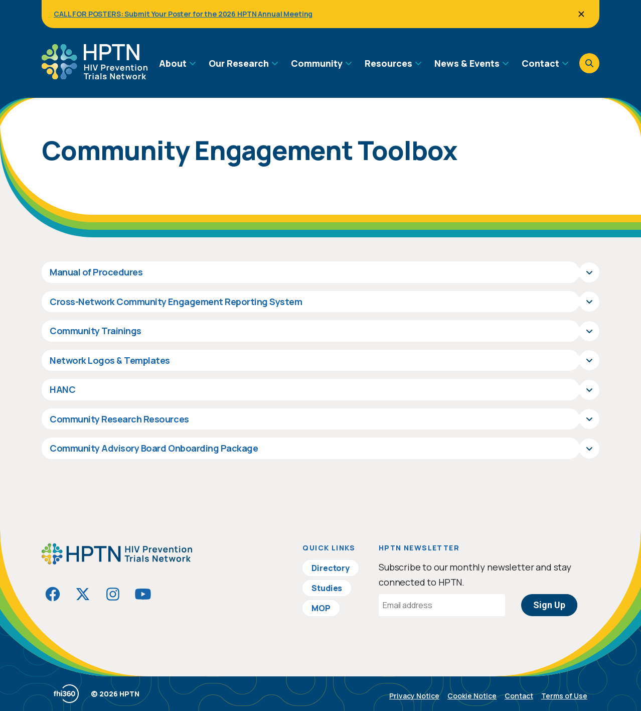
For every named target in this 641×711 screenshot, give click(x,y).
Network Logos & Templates (110, 360)
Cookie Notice (472, 695)
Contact (519, 695)
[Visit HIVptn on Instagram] (113, 594)
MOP (321, 608)
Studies (326, 588)
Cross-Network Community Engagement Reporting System (176, 302)
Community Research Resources (119, 419)
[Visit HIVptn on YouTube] (143, 594)
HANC (62, 389)
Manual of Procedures (96, 272)
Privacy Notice (414, 695)
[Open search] (589, 63)
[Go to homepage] (94, 76)
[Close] (581, 14)
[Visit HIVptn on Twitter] (83, 594)
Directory (330, 568)
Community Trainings (95, 331)
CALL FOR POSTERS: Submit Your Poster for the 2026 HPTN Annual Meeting (183, 14)
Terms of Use (564, 695)
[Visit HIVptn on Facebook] (53, 594)
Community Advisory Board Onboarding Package (154, 448)
